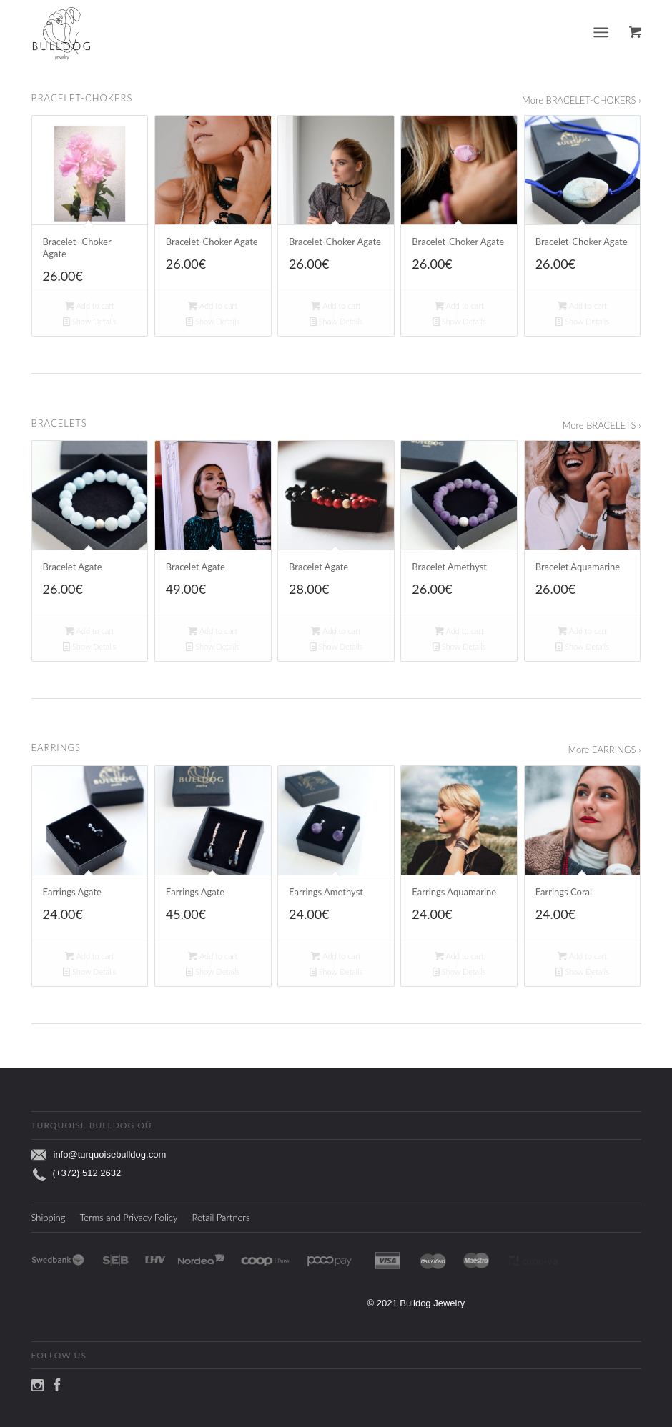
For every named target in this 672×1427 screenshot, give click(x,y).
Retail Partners (221, 1217)
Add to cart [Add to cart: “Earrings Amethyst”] (335, 956)
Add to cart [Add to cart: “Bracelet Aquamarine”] (582, 631)
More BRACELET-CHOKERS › (581, 100)
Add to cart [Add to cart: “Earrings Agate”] (89, 956)
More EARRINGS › (604, 749)
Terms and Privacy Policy (128, 1217)
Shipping (48, 1217)
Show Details (90, 321)
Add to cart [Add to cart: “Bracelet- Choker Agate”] (89, 305)
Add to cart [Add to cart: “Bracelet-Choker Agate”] (212, 305)
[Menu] (600, 32)
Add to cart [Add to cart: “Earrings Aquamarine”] (459, 956)
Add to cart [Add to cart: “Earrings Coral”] (582, 956)
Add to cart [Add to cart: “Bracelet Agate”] (89, 631)
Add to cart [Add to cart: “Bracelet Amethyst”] (459, 631)
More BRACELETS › (602, 425)
